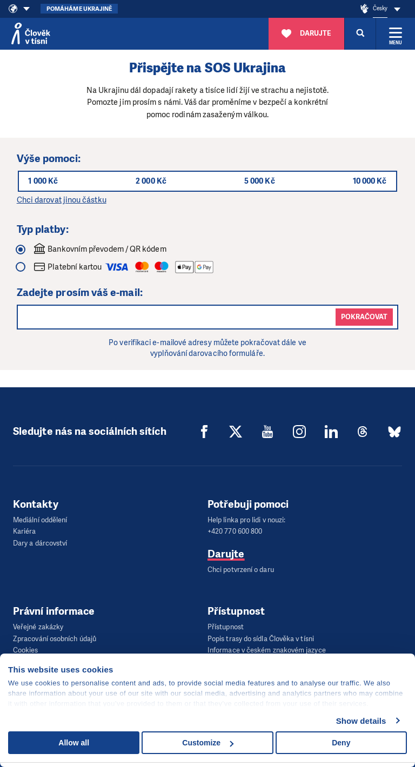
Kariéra (24, 530)
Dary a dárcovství (40, 541)
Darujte (226, 552)
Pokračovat (364, 316)
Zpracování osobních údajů (54, 635)
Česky (380, 8)
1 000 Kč (44, 181)
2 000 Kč (151, 181)
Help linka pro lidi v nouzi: (246, 519)
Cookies (25, 646)
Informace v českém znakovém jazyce (267, 646)
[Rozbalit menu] (395, 33)
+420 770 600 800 (235, 530)
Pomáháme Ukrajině (79, 9)
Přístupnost (226, 624)
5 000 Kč (259, 181)
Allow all (73, 742)
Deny (341, 742)
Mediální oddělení (40, 519)
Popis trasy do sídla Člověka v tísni (261, 635)
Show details (361, 720)
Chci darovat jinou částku (61, 199)
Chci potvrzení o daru (241, 568)
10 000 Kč (369, 181)
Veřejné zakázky (38, 624)
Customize (207, 742)
